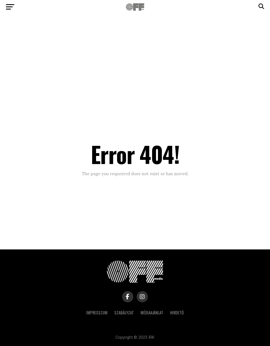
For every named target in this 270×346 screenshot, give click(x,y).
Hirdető (177, 312)
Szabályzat (124, 312)
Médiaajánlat (152, 312)
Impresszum (97, 312)
